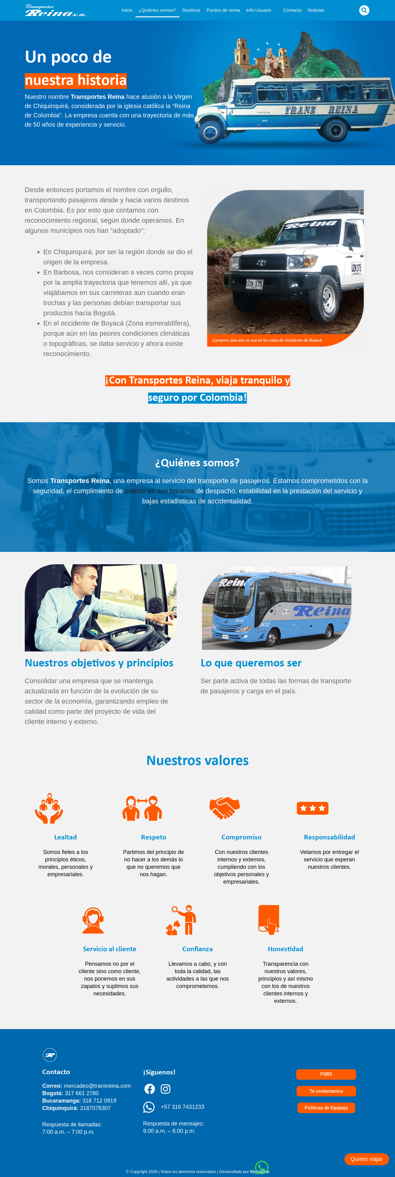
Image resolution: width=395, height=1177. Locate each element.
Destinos (191, 10)
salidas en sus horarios (159, 491)
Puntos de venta (223, 10)
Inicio (127, 10)
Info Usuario (261, 10)
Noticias (316, 10)
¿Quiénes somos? (157, 10)
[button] (364, 10)
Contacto (292, 10)
